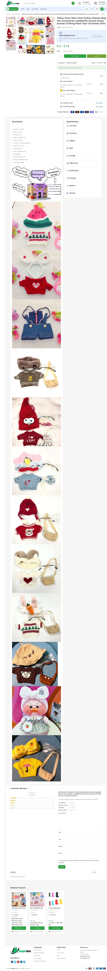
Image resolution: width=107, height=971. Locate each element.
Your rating (62, 802)
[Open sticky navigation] (12, 9)
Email (60, 853)
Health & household (39, 952)
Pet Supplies (15, 910)
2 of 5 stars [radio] (71, 802)
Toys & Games (16, 14)
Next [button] (13, 53)
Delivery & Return (61, 958)
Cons (59, 839)
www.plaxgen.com (85, 958)
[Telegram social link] (105, 63)
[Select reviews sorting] (96, 872)
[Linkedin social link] (103, 63)
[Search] (49, 3)
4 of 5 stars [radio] (73, 802)
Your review (62, 813)
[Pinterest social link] (101, 63)
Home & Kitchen (38, 950)
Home (8, 14)
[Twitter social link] (99, 63)
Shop (58, 955)
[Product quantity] (60, 56)
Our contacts (60, 952)
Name (60, 846)
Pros (59, 832)
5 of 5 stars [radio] (75, 802)
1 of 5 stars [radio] (69, 802)
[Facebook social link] (97, 63)
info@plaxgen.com (85, 956)
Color (58, 51)
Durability (61, 807)
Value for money (63, 805)
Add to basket (75, 56)
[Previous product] (101, 14)
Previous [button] (8, 53)
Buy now (96, 56)
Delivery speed (62, 810)
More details (99, 103)
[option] (11, 22)
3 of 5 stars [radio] (72, 802)
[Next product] (104, 14)
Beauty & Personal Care (40, 961)
